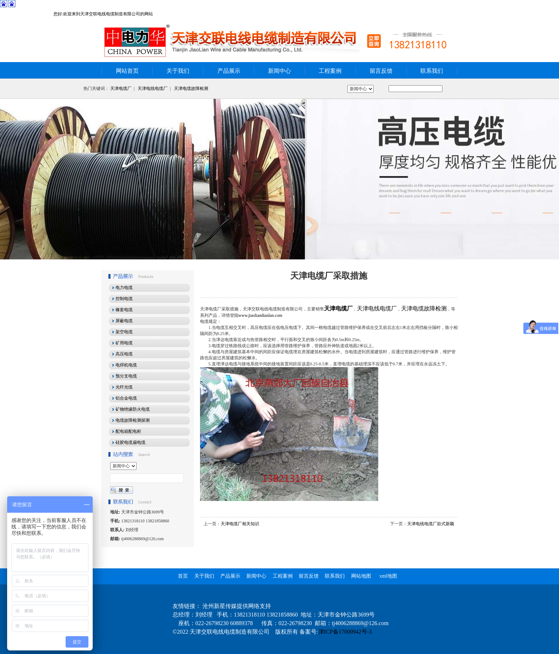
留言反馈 (381, 71)
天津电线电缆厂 (153, 88)
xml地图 (388, 576)
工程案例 (330, 71)
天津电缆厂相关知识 (240, 523)
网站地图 (361, 576)
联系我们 (431, 71)
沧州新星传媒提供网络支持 (236, 606)
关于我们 (177, 71)
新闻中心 (279, 71)
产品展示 (228, 71)
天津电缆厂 (121, 88)
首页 (183, 576)
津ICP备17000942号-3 (345, 632)
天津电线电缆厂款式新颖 (430, 523)
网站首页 (127, 71)
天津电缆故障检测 (191, 88)
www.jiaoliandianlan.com (260, 315)
